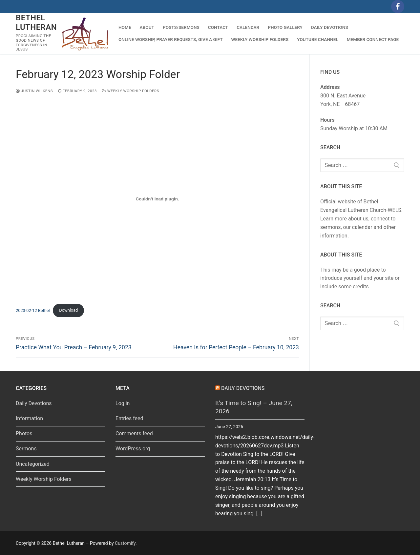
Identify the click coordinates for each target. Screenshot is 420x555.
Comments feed (134, 433)
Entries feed (129, 418)
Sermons (26, 448)
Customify (125, 543)
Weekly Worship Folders (130, 91)
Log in (123, 403)
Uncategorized (33, 464)
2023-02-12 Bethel (33, 310)
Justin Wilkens (34, 91)
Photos (24, 433)
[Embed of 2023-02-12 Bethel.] (157, 198)
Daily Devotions (34, 403)
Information (29, 418)
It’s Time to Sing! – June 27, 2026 (253, 407)
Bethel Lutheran (36, 22)
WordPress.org (133, 448)
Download (68, 310)
